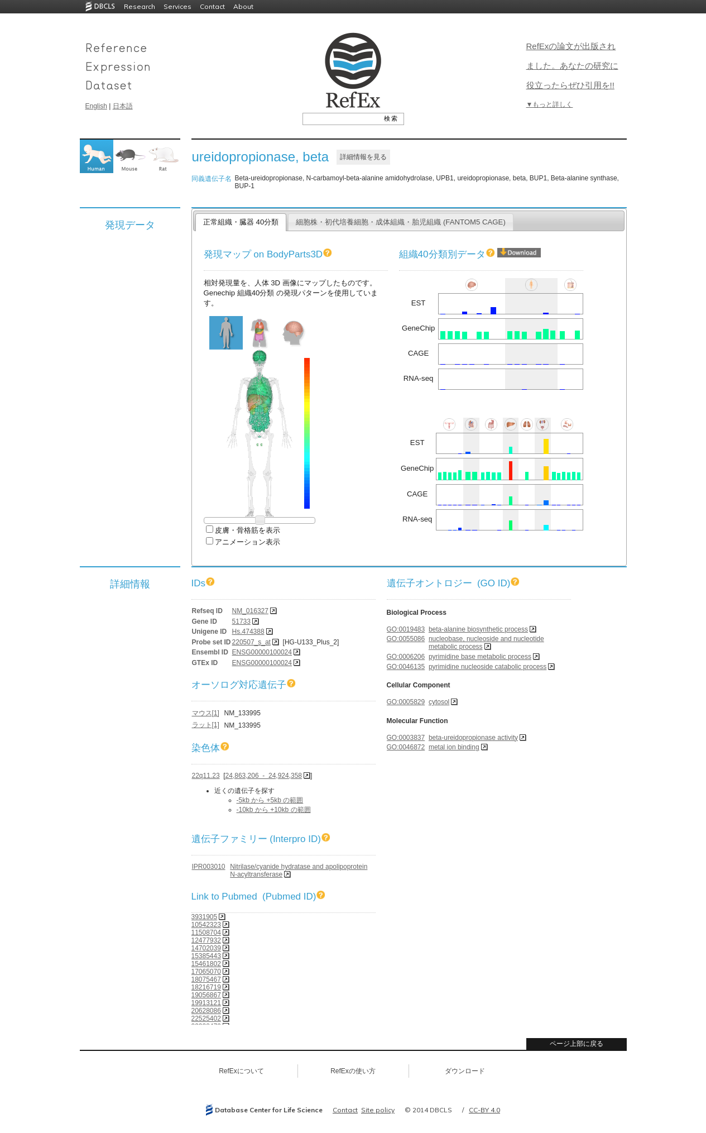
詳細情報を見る (363, 157)
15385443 (206, 956)
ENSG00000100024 (262, 652)
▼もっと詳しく (549, 104)
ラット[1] (205, 725)
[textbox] (340, 118)
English (96, 106)
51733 (241, 621)
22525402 (206, 1018)
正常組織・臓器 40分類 (240, 222)
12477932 (206, 940)
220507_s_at (251, 642)
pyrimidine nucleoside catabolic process (487, 667)
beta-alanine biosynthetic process (478, 629)
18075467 (206, 979)
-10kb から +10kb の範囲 (274, 810)
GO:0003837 (406, 738)
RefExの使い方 (353, 1071)
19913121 (206, 1003)
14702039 (206, 948)
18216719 (206, 987)
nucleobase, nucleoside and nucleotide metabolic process (486, 643)
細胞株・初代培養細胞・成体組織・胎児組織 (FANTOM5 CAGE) (401, 222)
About (243, 6)
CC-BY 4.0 (484, 1110)
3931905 (204, 917)
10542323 (206, 925)
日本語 (123, 106)
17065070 (206, 972)
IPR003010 (208, 867)
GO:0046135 (406, 667)
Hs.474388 (248, 631)
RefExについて (241, 1071)
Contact (212, 6)
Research (139, 6)
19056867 (206, 995)
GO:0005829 (406, 702)
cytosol (439, 702)
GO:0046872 (406, 747)
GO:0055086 (406, 639)
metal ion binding (454, 747)
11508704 (206, 932)
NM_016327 (250, 611)
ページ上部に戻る (576, 1044)
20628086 (206, 1011)
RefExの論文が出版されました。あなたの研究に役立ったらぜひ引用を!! (572, 65)
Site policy (378, 1110)
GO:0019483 (406, 629)
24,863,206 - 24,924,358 (263, 776)
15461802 (206, 964)
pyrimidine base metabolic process (480, 657)
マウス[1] (205, 713)
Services (177, 6)
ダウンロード (465, 1071)
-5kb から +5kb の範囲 (270, 800)
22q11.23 (206, 776)
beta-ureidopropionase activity (473, 738)
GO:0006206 (406, 657)
